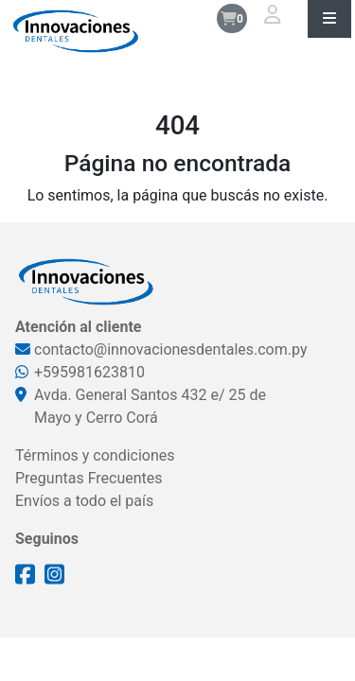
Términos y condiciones (95, 455)
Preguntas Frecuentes (89, 478)
